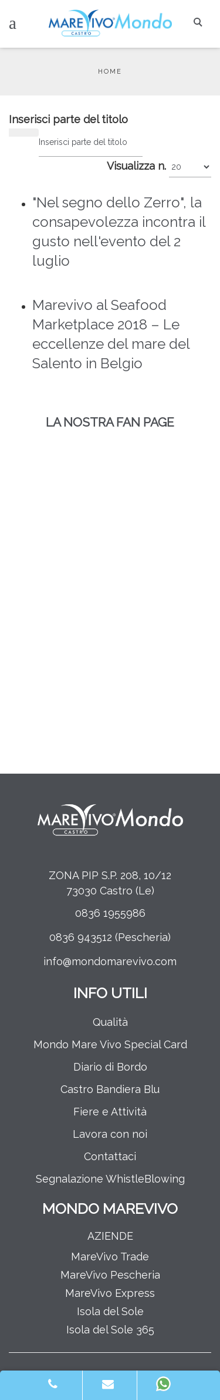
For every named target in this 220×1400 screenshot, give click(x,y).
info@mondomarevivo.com (110, 961)
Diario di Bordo (110, 1067)
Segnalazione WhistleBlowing (110, 1179)
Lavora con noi (110, 1134)
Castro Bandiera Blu (110, 1089)
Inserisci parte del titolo (70, 119)
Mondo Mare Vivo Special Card (110, 1044)
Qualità (110, 1022)
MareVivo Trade (110, 1256)
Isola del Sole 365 (110, 1329)
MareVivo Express (110, 1293)
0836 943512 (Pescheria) (110, 937)
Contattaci (110, 1156)
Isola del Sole (110, 1311)
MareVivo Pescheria (110, 1275)
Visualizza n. (136, 166)
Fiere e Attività (110, 1111)
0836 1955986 (110, 913)
